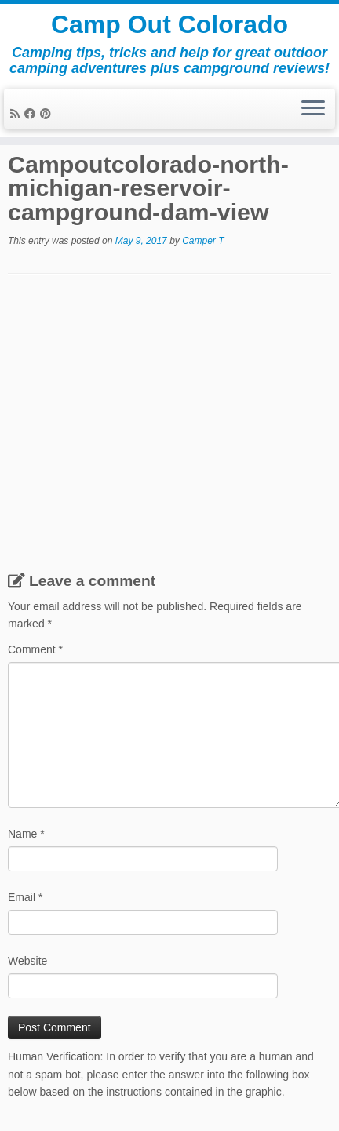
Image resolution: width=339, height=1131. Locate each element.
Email (25, 897)
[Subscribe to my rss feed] (17, 113)
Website (27, 961)
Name (26, 833)
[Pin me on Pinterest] (48, 113)
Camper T (203, 240)
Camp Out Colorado (169, 24)
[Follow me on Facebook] (32, 113)
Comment (35, 649)
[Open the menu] (313, 109)
